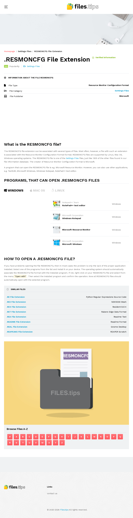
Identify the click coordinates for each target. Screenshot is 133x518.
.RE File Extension (16, 297)
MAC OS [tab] (37, 190)
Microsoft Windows (72, 244)
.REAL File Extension (17, 327)
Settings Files (24, 51)
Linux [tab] (57, 190)
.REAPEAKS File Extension (20, 332)
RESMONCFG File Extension (48, 51)
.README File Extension (18, 322)
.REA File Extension (16, 317)
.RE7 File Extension (16, 312)
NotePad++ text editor (73, 205)
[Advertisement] (66, 121)
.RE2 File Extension (16, 302)
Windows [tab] (13, 190)
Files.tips (64, 509)
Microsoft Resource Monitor (76, 229)
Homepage (9, 51)
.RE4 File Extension (16, 307)
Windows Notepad (71, 218)
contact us (52, 493)
